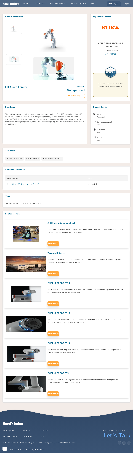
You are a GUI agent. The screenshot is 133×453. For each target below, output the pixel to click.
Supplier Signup (9, 436)
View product (53, 243)
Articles (44, 430)
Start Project (40, 4)
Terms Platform (9, 443)
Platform (25, 4)
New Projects (113, 4)
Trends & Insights (77, 4)
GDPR (73, 443)
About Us (26, 430)
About (92, 4)
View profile (110, 54)
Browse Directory (57, 4)
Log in (126, 4)
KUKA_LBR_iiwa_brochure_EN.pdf (25, 184)
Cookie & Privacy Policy (45, 443)
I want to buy (74, 96)
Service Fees (62, 443)
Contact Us (27, 436)
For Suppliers (8, 430)
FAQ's (43, 436)
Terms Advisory (25, 443)
